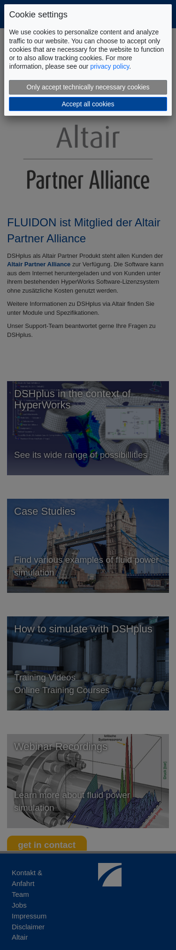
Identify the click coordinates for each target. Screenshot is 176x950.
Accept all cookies (87, 104)
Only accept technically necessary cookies (87, 87)
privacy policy (109, 66)
